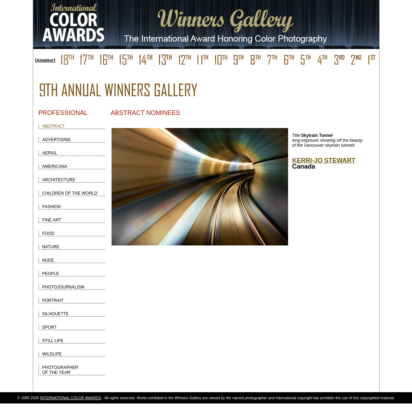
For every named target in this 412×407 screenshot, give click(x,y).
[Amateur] (45, 60)
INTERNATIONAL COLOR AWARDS (70, 398)
